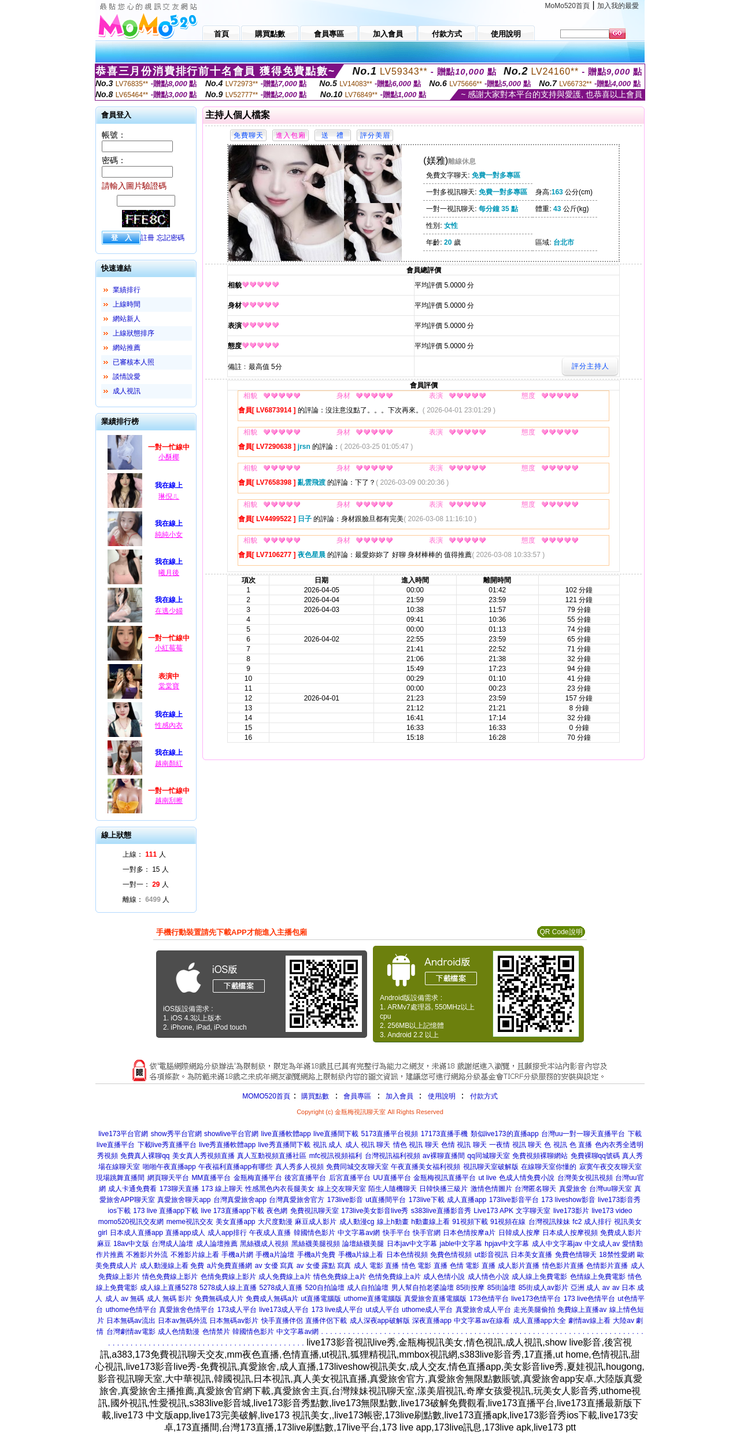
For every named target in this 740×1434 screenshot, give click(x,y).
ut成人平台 (382, 1310)
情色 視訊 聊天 (416, 1145)
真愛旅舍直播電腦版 (435, 1299)
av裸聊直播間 (444, 1156)
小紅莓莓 (169, 648)
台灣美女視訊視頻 (585, 1178)
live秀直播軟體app (227, 1145)
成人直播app (466, 1200)
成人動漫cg (357, 1222)
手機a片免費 (316, 1255)
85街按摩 (470, 1288)
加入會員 (399, 1096)
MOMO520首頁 (266, 1096)
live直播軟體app (286, 1134)
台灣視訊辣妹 (549, 1222)
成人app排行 (227, 1233)
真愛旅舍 (573, 1189)
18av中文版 (131, 1244)
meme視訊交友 (189, 1222)
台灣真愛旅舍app (240, 1200)
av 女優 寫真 (274, 1266)
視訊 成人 (327, 1145)
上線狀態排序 (133, 333)
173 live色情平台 (589, 1299)
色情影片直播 (607, 1266)
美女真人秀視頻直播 (203, 1156)
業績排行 (126, 290)
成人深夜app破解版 (380, 1321)
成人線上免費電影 (539, 1277)
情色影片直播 (563, 1266)
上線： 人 (144, 854)
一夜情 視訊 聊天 (515, 1145)
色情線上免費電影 (598, 1277)
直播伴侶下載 (326, 1321)
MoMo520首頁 (567, 6)
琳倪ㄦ (168, 496)
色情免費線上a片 (394, 1277)
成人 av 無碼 (124, 1299)
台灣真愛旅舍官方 (296, 1200)
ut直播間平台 (385, 1200)
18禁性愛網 (616, 1255)
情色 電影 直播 (424, 1266)
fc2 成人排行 (591, 1222)
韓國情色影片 (314, 1233)
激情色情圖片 (491, 1189)
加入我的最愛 (618, 6)
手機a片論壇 (275, 1255)
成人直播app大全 (539, 1321)
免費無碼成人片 (219, 1299)
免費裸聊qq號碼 (595, 1156)
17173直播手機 (444, 1134)
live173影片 (571, 1211)
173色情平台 (489, 1299)
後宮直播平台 (305, 1178)
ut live (487, 1178)
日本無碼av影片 (233, 1321)
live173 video (611, 1211)
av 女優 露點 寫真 (324, 1266)
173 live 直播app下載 (165, 1211)
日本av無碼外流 (182, 1321)
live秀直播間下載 (284, 1145)
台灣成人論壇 (172, 1244)
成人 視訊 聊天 (368, 1145)
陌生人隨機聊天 (392, 1189)
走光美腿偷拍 (534, 1310)
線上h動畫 (393, 1222)
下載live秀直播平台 (167, 1145)
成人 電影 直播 (376, 1266)
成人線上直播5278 (168, 1288)
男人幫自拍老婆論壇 (422, 1288)
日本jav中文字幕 (412, 1244)
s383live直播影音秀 (441, 1211)
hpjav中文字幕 (506, 1244)
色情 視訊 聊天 (464, 1145)
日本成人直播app (136, 1233)
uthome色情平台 (131, 1310)
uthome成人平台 (427, 1310)
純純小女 (169, 534)
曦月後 (168, 573)
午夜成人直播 (270, 1233)
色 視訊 (555, 1145)
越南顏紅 (169, 764)
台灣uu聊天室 (610, 1189)
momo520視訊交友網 (131, 1222)
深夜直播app (432, 1321)
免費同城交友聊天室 (357, 1167)
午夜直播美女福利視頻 (425, 1167)
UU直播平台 (391, 1178)
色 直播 (580, 1145)
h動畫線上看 (430, 1222)
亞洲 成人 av (590, 1288)
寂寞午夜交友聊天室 (610, 1167)
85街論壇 (501, 1288)
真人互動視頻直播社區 (271, 1156)
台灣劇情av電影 (131, 1332)
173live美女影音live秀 (374, 1211)
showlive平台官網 (231, 1134)
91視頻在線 (508, 1222)
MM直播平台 (211, 1178)
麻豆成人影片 (315, 1222)
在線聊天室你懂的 (548, 1167)
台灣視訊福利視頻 (392, 1156)
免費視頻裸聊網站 (540, 1156)
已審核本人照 (133, 362)
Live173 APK (493, 1211)
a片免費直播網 (230, 1266)
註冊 (147, 238)
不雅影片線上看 (195, 1255)
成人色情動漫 (178, 1332)
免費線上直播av (581, 1310)
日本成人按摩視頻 (570, 1233)
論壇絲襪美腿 (363, 1244)
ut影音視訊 (491, 1255)
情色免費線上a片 (339, 1277)
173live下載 (427, 1200)
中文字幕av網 (359, 1233)
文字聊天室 (533, 1211)
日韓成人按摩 (519, 1233)
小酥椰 (168, 457)
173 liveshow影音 (568, 1200)
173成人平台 (237, 1310)
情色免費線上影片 (170, 1277)
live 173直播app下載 (232, 1211)
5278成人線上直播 (228, 1288)
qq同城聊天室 (488, 1156)
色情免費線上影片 (228, 1277)
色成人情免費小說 (526, 1178)
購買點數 (314, 1096)
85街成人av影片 (543, 1288)
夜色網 (277, 1211)
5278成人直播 (280, 1288)
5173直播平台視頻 (390, 1134)
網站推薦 (126, 348)
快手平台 (396, 1233)
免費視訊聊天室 (314, 1211)
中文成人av (602, 1244)
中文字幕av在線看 (482, 1321)
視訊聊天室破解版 (491, 1167)
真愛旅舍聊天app (183, 1200)
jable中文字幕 (461, 1244)
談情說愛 (126, 377)
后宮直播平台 (350, 1178)
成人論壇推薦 (217, 1244)
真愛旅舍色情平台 (186, 1310)
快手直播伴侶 (282, 1321)
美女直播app (235, 1222)
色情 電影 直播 (472, 1266)
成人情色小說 (488, 1277)
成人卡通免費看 (132, 1189)
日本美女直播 (531, 1255)
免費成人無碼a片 (272, 1299)
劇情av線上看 (589, 1321)
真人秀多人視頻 (299, 1167)
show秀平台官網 (176, 1134)
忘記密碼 (170, 238)
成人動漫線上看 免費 (172, 1266)
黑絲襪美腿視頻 (315, 1244)
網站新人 (126, 319)
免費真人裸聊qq (144, 1156)
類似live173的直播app (505, 1134)
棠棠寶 (168, 686)
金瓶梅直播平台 (258, 1178)
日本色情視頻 (407, 1255)
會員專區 (357, 1096)
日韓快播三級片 (443, 1189)
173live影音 (345, 1200)
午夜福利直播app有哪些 (235, 1167)
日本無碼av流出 (131, 1321)
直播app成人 (185, 1233)
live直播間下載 (335, 1134)
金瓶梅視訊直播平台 (444, 1178)
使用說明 (442, 1096)
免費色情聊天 (576, 1255)
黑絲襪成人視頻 (264, 1244)
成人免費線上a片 (284, 1277)
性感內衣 (169, 725)
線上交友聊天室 (341, 1189)
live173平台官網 (123, 1134)
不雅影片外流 (147, 1255)
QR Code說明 (560, 932)
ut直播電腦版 (321, 1299)
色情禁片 (216, 1332)
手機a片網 (237, 1255)
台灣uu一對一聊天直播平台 (583, 1134)
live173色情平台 (536, 1299)
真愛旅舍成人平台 (483, 1310)
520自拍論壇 (325, 1288)
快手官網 (427, 1233)
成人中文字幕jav (557, 1244)
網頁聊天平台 (168, 1178)
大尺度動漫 (275, 1222)
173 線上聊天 (221, 1189)
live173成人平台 (284, 1310)
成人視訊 (126, 391)
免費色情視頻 (451, 1255)
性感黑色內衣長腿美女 (279, 1189)
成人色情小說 (444, 1277)
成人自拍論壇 (367, 1288)
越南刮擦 (169, 801)
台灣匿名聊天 (535, 1189)
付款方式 (484, 1096)
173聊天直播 (179, 1189)
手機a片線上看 (361, 1255)
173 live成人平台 (337, 1310)
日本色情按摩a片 (469, 1233)
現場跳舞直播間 (120, 1178)
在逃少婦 (169, 611)
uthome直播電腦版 (373, 1299)
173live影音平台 (514, 1200)
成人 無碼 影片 (170, 1299)
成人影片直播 (518, 1266)
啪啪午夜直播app (169, 1167)
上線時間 (126, 304)
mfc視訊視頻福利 (335, 1156)
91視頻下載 (469, 1222)
